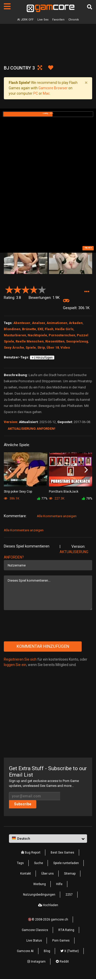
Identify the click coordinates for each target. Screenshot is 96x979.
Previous (10, 469)
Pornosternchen (62, 335)
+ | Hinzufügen (42, 357)
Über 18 (53, 347)
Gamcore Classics (35, 930)
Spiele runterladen (66, 863)
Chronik (73, 19)
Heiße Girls (64, 329)
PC (35, 93)
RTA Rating (66, 930)
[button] (86, 292)
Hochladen (48, 905)
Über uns (47, 873)
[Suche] (89, 6)
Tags (20, 863)
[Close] (86, 82)
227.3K (56, 498)
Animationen (57, 323)
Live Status (34, 940)
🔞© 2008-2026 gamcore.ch (48, 919)
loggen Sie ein (15, 665)
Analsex (38, 323)
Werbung (39, 884)
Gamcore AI (25, 951)
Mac (46, 93)
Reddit (62, 961)
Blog (47, 951)
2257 (69, 894)
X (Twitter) (69, 951)
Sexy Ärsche (14, 347)
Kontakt (25, 873)
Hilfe (59, 884)
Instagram (36, 961)
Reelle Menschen (30, 341)
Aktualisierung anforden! (31, 428)
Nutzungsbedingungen (39, 894)
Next (86, 469)
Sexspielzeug (77, 341)
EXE (40, 329)
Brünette (29, 329)
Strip (41, 347)
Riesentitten (55, 341)
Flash (49, 329)
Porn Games (61, 940)
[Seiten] (7, 6)
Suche (38, 863)
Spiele (31, 347)
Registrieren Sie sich (20, 659)
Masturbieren (15, 335)
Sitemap (70, 873)
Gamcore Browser (53, 88)
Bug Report (30, 852)
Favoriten (58, 19)
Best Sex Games (62, 852)
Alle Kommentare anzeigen (57, 516)
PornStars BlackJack (63, 491)
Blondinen (12, 329)
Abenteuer (21, 323)
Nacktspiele (37, 335)
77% (42, 498)
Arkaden (76, 323)
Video (65, 347)
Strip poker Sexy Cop (18, 491)
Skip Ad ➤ (88, 248)
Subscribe (22, 804)
